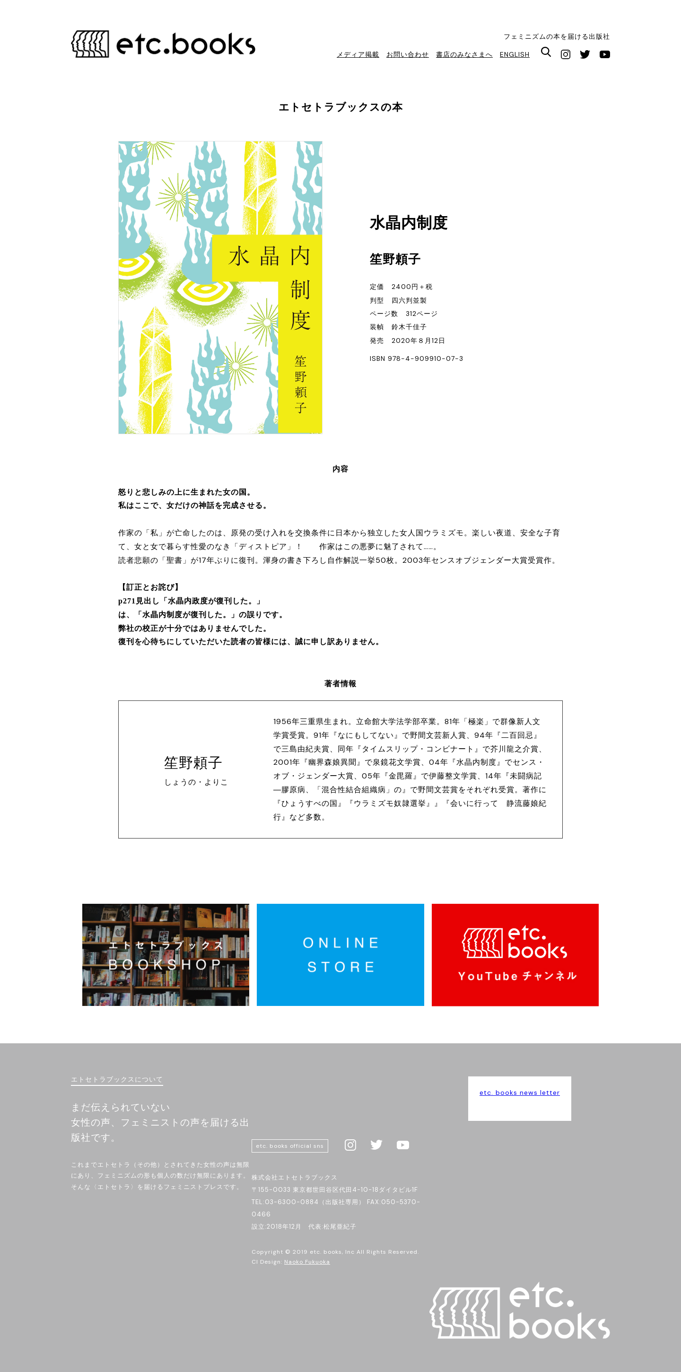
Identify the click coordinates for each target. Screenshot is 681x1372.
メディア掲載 (358, 54)
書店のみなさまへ (464, 54)
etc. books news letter (520, 1092)
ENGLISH (515, 54)
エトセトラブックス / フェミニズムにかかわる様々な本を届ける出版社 (164, 46)
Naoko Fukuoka (307, 1262)
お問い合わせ (407, 54)
